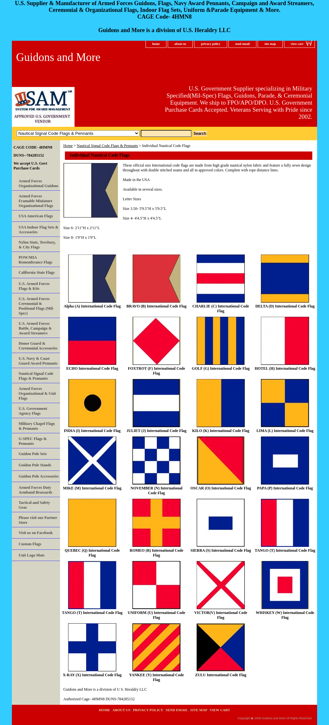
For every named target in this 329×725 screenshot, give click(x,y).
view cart (297, 44)
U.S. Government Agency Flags (33, 411)
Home (68, 145)
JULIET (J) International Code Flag (156, 430)
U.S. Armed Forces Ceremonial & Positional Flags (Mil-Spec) (36, 306)
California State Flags (37, 272)
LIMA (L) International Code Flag (284, 430)
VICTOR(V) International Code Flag (220, 615)
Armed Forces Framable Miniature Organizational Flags (36, 201)
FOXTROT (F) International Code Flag (156, 370)
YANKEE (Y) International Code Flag (156, 677)
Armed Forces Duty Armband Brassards (35, 490)
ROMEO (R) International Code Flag (156, 552)
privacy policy (210, 44)
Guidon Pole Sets (33, 454)
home (156, 44)
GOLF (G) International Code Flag (221, 368)
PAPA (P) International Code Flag (285, 488)
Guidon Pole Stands (35, 465)
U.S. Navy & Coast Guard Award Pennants (38, 361)
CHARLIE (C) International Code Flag (220, 308)
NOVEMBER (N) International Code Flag (156, 490)
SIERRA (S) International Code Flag (221, 550)
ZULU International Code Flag (220, 675)
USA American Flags (36, 216)
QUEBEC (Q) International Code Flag (92, 552)
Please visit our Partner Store (38, 520)
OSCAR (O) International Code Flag (221, 488)
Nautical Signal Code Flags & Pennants (107, 145)
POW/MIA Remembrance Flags (35, 259)
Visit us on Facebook (36, 533)
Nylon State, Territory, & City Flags (37, 244)
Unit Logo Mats (32, 555)
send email (242, 44)
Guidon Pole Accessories (39, 476)
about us (180, 44)
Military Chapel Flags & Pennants (37, 426)
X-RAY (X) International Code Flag (92, 675)
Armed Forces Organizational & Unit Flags (37, 393)
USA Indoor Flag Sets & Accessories (38, 229)
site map (270, 44)
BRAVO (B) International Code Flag (157, 306)
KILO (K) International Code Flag (220, 430)
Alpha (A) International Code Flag (92, 306)
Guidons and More (58, 57)
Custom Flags (30, 544)
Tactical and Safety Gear (34, 505)
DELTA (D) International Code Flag (285, 306)
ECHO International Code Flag (92, 368)
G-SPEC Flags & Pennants (33, 441)
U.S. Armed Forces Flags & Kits (34, 286)
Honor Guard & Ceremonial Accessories (38, 345)
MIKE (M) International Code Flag (92, 488)
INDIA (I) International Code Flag (92, 430)
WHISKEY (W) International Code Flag (285, 615)
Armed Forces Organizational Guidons (38, 183)
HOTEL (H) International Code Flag (285, 368)
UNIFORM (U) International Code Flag (156, 615)
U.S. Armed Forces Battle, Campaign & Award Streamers (35, 328)
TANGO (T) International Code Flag (285, 550)
